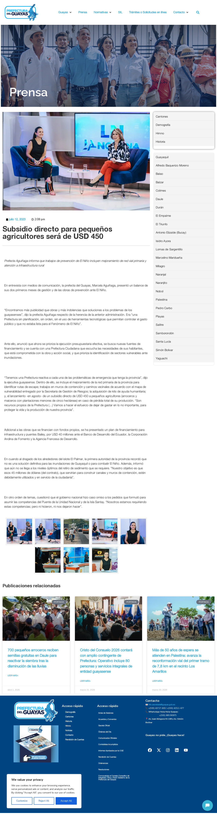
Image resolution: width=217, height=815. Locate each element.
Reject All (44, 800)
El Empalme (163, 215)
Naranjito (161, 282)
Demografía (163, 124)
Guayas (65, 12)
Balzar (160, 182)
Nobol (159, 291)
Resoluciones (103, 770)
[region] (44, 791)
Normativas (102, 12)
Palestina (161, 299)
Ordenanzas (103, 763)
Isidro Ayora (163, 241)
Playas (160, 316)
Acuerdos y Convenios (107, 719)
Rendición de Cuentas (74, 740)
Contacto (180, 12)
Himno (160, 133)
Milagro (160, 266)
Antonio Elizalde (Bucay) (171, 232)
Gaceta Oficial (104, 726)
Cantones (162, 116)
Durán (159, 207)
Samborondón (165, 333)
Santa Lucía (163, 341)
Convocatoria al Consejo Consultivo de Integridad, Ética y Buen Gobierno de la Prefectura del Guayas (114, 778)
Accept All (66, 800)
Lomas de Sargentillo (169, 249)
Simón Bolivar (164, 350)
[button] (198, 12)
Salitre (160, 324)
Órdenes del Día (104, 732)
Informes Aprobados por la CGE (111, 751)
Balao (159, 173)
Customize (21, 800)
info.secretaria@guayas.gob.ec (162, 705)
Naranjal (161, 274)
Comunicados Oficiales (107, 738)
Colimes (161, 190)
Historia (160, 141)
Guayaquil (162, 157)
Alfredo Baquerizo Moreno (172, 165)
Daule (159, 199)
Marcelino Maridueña (169, 257)
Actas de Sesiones (105, 713)
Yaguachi (161, 358)
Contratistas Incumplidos (108, 744)
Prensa (82, 12)
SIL (120, 12)
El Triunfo (161, 224)
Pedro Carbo (164, 308)
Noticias (68, 730)
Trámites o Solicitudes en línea (147, 12)
